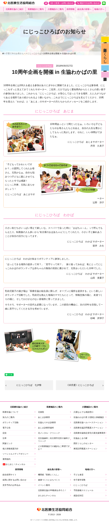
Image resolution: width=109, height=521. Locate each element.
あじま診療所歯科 (46, 428)
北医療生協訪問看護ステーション (88, 428)
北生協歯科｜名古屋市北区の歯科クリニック (54, 439)
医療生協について (10, 412)
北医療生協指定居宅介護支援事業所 (89, 433)
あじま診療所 (44, 417)
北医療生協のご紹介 (15, 9)
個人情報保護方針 (10, 448)
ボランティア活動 (10, 422)
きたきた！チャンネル (14, 464)
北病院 (41, 412)
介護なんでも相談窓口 (83, 412)
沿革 (5, 438)
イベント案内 (44, 485)
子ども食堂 (78, 474)
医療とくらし (105, 53)
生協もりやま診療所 (47, 422)
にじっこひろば (80, 485)
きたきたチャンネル (47, 495)
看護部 (105, 75)
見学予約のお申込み (11, 485)
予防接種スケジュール (83, 490)
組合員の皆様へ (84, 9)
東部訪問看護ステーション (85, 448)
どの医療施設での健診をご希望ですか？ (54, 447)
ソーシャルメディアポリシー (15, 454)
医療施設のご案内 (36, 9)
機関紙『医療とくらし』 (49, 474)
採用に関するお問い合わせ (14, 480)
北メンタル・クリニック (49, 433)
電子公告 (7, 428)
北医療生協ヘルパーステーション (88, 422)
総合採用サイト (9, 474)
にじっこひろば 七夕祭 (28, 385)
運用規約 (7, 459)
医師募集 (105, 68)
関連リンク (7, 443)
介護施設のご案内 (56, 9)
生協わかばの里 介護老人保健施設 (89, 417)
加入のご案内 (8, 417)
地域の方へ (99, 9)
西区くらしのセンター (83, 443)
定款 (5, 433)
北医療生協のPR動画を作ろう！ (52, 490)
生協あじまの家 (80, 438)
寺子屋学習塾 (79, 480)
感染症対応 (105, 39)
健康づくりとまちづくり (49, 480)
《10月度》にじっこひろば (80, 385)
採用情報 (71, 9)
